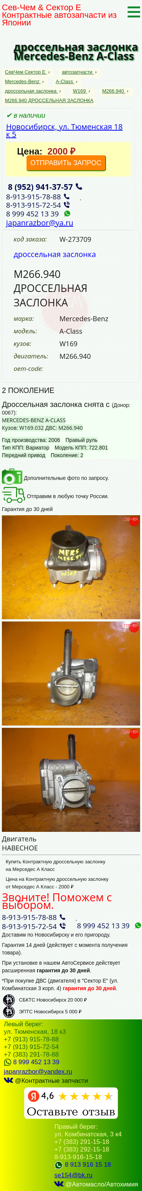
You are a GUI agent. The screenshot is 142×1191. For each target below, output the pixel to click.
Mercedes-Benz (23, 81)
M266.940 (113, 91)
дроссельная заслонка (31, 91)
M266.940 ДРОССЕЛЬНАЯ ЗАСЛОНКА (49, 100)
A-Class (65, 81)
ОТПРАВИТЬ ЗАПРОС (65, 163)
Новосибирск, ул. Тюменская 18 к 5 (64, 130)
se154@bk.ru (73, 1175)
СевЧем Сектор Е (26, 72)
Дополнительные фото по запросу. (55, 478)
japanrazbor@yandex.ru (38, 1071)
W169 (80, 91)
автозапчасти (78, 72)
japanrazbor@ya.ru (39, 223)
